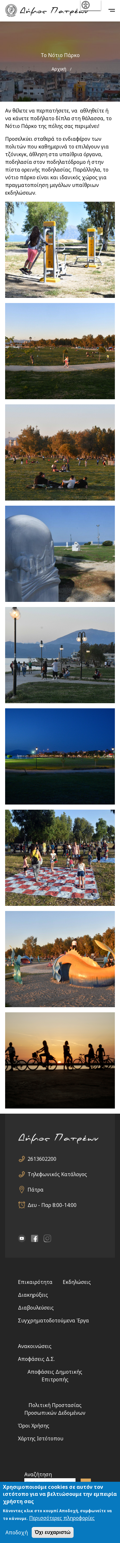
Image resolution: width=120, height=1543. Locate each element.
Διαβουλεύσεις (36, 1307)
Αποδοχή (16, 1532)
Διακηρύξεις (33, 1294)
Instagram (47, 1238)
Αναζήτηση (38, 1474)
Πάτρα (36, 1189)
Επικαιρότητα (35, 1282)
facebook (34, 1238)
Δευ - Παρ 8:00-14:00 (52, 1205)
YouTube (22, 1238)
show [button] (90, 5)
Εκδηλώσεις (77, 1282)
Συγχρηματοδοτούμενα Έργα (53, 1320)
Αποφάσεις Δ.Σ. (36, 1358)
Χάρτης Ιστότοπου (40, 1438)
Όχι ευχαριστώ (52, 1532)
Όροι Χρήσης (33, 1425)
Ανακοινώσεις (35, 1346)
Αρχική (59, 69)
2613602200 (42, 1158)
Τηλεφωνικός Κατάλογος (57, 1174)
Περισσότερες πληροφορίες (62, 1518)
